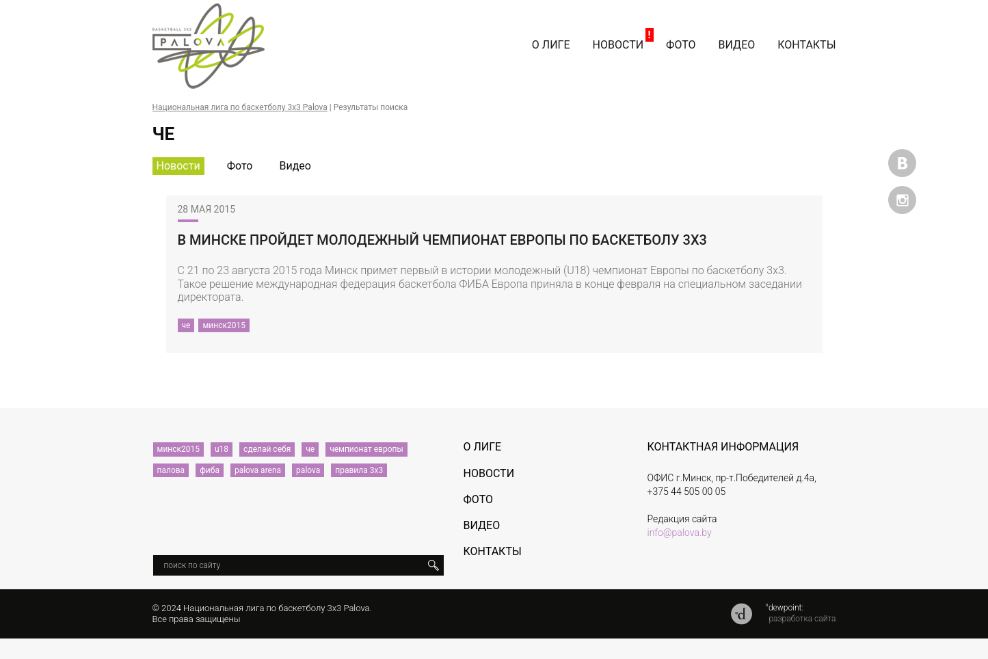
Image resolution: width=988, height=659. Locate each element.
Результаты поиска (371, 107)
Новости (618, 44)
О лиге (551, 44)
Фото (680, 44)
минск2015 (223, 325)
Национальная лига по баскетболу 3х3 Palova (240, 107)
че (186, 325)
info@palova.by (679, 532)
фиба (209, 470)
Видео (737, 44)
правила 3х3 (359, 470)
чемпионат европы (366, 449)
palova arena (258, 470)
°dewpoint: (784, 608)
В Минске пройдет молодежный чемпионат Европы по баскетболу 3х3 (442, 240)
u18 (221, 449)
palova (308, 470)
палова (171, 470)
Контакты (806, 44)
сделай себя (267, 449)
